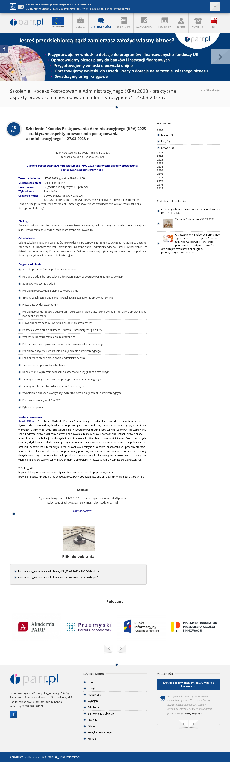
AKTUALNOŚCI (101, 23)
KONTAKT (198, 23)
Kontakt (92, 739)
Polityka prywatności (100, 732)
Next (193, 724)
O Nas (91, 726)
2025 (160, 152)
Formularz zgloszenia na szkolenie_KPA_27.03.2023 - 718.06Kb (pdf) (58, 577)
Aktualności (213, 90)
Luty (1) (165, 141)
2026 (160, 130)
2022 (160, 163)
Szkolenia (93, 707)
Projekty (92, 720)
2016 (160, 184)
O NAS (181, 23)
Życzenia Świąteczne (187, 219)
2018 (160, 177)
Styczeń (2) (167, 148)
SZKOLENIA (144, 23)
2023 (160, 159)
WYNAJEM (123, 23)
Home (201, 90)
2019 (160, 174)
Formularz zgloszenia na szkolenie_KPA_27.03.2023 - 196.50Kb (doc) (58, 571)
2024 (160, 156)
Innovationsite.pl (67, 757)
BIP (214, 23)
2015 (160, 188)
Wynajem (93, 701)
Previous (183, 724)
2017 (160, 181)
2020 (160, 170)
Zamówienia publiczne (101, 713)
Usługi (91, 688)
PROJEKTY (164, 23)
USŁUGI (80, 23)
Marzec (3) (167, 135)
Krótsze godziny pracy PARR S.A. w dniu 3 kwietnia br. (188, 684)
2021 (160, 167)
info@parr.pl (122, 8)
